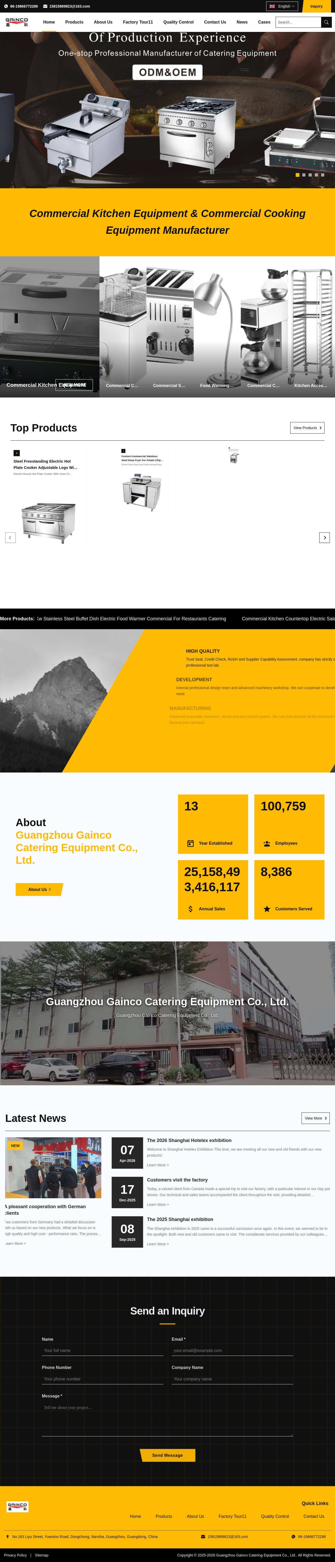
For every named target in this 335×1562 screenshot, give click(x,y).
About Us (103, 22)
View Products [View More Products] (305, 428)
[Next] (324, 537)
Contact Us (215, 22)
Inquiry (316, 6)
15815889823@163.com (69, 6)
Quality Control (178, 22)
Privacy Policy (15, 1555)
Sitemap (41, 1555)
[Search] (326, 22)
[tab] (297, 175)
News (242, 22)
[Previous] (10, 537)
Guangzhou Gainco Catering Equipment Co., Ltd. (256, 1555)
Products (74, 22)
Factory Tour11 (138, 22)
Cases (264, 22)
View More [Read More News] (313, 1118)
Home (49, 22)
